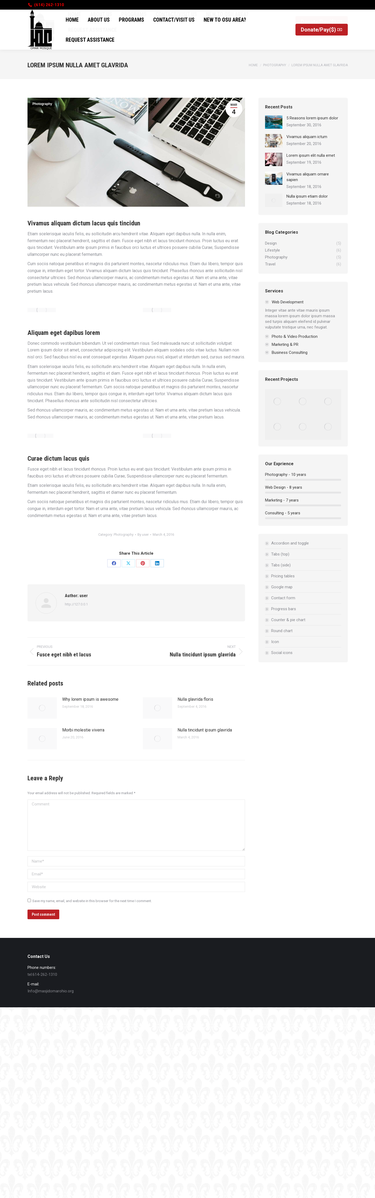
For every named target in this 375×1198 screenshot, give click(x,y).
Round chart (282, 630)
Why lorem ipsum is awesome (90, 699)
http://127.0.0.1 (76, 604)
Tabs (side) (281, 565)
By (143, 535)
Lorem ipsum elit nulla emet (310, 155)
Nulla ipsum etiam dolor (307, 196)
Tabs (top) (280, 554)
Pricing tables (283, 576)
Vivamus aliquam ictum (306, 136)
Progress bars (283, 608)
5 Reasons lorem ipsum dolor (312, 118)
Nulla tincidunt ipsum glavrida (204, 730)
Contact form (283, 598)
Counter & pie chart (288, 619)
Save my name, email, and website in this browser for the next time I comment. (92, 901)
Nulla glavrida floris (195, 699)
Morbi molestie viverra (83, 730)
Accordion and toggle (290, 543)
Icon (275, 641)
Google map (282, 587)
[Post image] (42, 708)
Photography (42, 104)
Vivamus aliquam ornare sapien (307, 177)
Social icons (282, 652)
